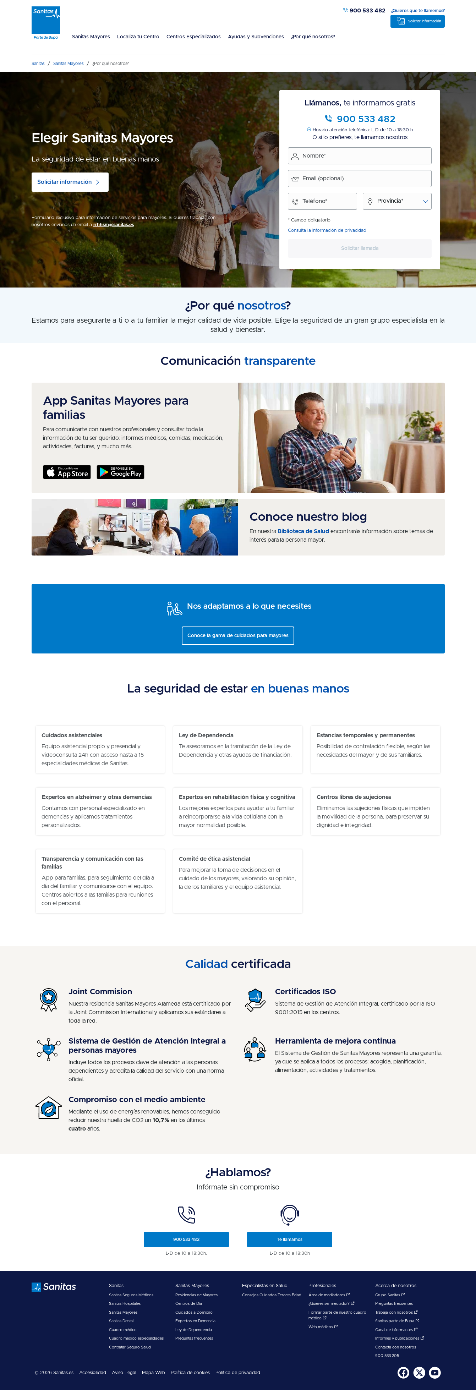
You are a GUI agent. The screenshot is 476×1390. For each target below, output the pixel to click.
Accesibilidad (92, 1372)
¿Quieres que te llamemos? (418, 11)
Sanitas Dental (121, 1321)
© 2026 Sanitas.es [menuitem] (53, 1372)
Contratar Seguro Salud (130, 1347)
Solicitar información (424, 21)
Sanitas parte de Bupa (397, 1321)
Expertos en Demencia (195, 1321)
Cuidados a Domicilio (194, 1312)
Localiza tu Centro (138, 36)
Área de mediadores (329, 1295)
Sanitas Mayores (91, 36)
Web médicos (323, 1327)
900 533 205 (387, 1356)
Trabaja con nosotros (396, 1312)
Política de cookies (190, 1372)
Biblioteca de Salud (303, 531)
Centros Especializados (193, 36)
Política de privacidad (237, 1372)
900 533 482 (364, 10)
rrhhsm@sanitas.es (113, 225)
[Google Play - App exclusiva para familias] (120, 473)
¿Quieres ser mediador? (331, 1304)
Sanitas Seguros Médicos (131, 1295)
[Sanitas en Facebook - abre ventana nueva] (403, 1377)
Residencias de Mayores (196, 1295)
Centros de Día (188, 1304)
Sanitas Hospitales (125, 1304)
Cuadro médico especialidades (136, 1338)
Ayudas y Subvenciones (256, 36)
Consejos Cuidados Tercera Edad (271, 1295)
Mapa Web (153, 1372)
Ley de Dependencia (193, 1330)
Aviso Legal (124, 1372)
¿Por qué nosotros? (313, 36)
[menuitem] (91, 41)
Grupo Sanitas (390, 1295)
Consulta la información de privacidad (327, 230)
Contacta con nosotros (395, 1347)
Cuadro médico (123, 1330)
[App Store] (67, 473)
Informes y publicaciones (399, 1338)
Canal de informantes (396, 1330)
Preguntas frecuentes (194, 1338)
